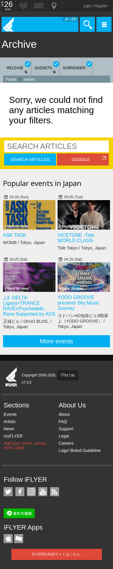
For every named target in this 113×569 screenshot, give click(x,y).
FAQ (62, 421)
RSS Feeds (54, 491)
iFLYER (11, 377)
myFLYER (13, 436)
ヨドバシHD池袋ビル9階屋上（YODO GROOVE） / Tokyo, (83, 321)
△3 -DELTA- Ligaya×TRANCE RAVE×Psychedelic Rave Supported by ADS (29, 306)
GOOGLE (81, 159)
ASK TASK (14, 235)
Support (65, 428)
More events (56, 341)
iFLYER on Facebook (19, 491)
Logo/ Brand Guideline (79, 450)
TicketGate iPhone (18, 538)
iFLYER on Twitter (8, 491)
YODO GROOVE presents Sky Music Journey (78, 303)
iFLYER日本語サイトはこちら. (56, 554)
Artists (9, 421)
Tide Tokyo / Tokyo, (82, 248)
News (9, 428)
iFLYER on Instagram (31, 491)
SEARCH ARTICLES (30, 159)
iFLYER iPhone (8, 538)
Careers (66, 443)
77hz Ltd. (67, 375)
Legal (63, 436)
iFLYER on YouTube (42, 491)
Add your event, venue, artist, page (25, 445)
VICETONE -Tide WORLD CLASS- (76, 238)
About (64, 414)
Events (10, 414)
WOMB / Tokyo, (24, 242)
